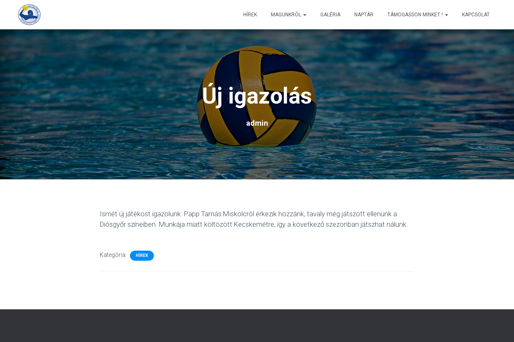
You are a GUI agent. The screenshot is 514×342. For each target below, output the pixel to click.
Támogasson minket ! (417, 15)
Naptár (364, 15)
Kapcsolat (476, 15)
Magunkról (288, 15)
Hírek (250, 15)
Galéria (330, 15)
